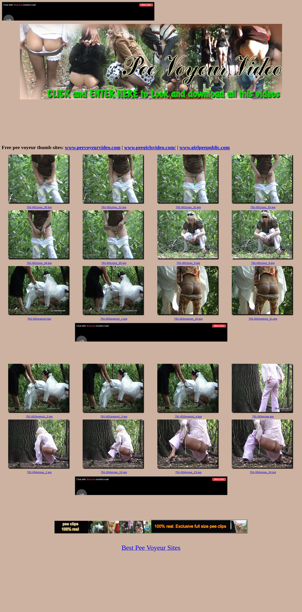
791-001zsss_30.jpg (39, 207)
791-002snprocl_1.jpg (113, 318)
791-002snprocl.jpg (39, 318)
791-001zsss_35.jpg (113, 263)
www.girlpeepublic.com (205, 147)
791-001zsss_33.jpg (262, 207)
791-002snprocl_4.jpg (188, 416)
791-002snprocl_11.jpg (263, 318)
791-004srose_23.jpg (188, 472)
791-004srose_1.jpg (39, 472)
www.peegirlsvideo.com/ (150, 147)
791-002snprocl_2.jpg (39, 416)
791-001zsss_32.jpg (188, 207)
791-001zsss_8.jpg (263, 263)
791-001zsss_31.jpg (113, 207)
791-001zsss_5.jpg (188, 263)
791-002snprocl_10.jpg (188, 318)
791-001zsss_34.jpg (39, 263)
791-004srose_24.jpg (263, 472)
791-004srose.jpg (263, 416)
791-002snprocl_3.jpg (113, 416)
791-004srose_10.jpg (114, 472)
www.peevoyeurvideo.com (92, 147)
